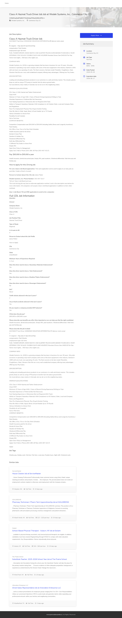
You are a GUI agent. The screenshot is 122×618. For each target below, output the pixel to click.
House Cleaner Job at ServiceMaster (26, 473)
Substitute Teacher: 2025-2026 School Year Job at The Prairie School (39, 559)
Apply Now (96, 35)
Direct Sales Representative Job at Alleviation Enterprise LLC (36, 588)
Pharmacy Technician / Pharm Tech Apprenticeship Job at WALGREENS (40, 502)
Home (7, 3)
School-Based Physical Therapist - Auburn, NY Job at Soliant (36, 531)
